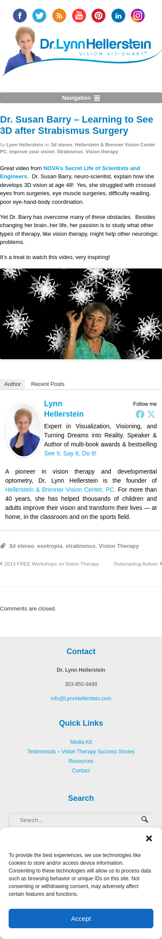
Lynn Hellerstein (24, 144)
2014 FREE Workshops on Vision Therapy (51, 563)
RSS (59, 15)
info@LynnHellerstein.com (81, 699)
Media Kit (81, 742)
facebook (20, 15)
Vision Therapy (118, 546)
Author (12, 384)
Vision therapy (102, 151)
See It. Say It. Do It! (70, 453)
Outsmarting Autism (136, 563)
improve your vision (31, 151)
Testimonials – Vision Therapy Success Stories (80, 752)
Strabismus (70, 151)
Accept (81, 918)
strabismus (80, 546)
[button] (149, 838)
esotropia (50, 546)
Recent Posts (47, 384)
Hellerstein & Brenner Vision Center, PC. (60, 489)
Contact (81, 771)
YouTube (79, 15)
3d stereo (61, 144)
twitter (39, 15)
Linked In (118, 15)
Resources (81, 761)
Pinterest (98, 15)
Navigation (76, 98)
